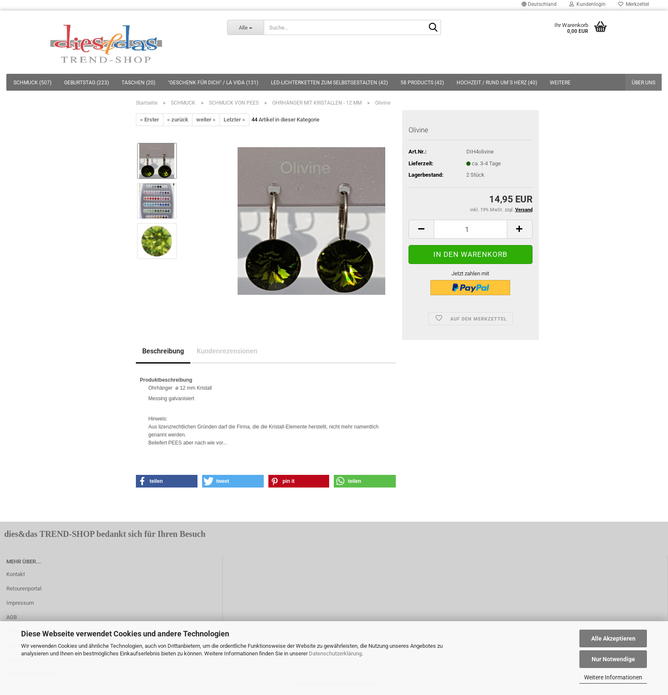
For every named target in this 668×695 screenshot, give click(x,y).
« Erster (149, 119)
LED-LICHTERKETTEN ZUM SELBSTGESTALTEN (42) (329, 83)
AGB (11, 617)
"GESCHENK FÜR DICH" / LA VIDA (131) (213, 83)
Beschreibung (163, 351)
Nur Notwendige (613, 659)
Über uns (643, 83)
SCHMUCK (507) (32, 83)
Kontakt (15, 574)
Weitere (560, 83)
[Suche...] (245, 27)
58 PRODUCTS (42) (422, 83)
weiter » (206, 119)
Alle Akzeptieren (613, 638)
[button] (167, 481)
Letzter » (234, 119)
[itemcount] (470, 229)
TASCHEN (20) (138, 83)
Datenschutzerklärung (335, 653)
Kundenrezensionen (227, 351)
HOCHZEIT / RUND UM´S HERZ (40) (497, 83)
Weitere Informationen (613, 677)
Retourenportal (23, 588)
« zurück (177, 119)
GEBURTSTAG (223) (86, 83)
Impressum (20, 603)
